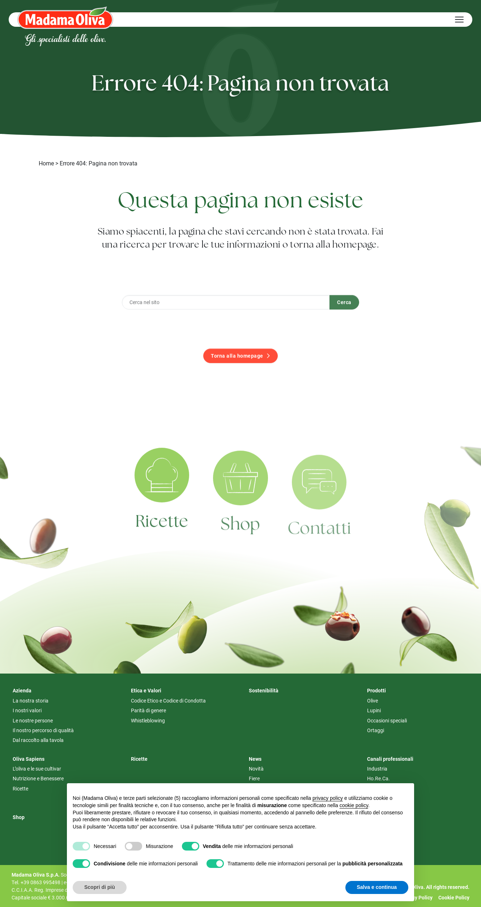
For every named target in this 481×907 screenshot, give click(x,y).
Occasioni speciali (387, 720)
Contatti (319, 545)
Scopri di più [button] (99, 887)
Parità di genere (148, 710)
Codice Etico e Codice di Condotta (168, 700)
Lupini (374, 710)
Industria (377, 768)
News (255, 758)
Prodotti (376, 690)
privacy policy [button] (327, 798)
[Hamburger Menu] (459, 19)
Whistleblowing (148, 720)
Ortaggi (375, 730)
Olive (372, 700)
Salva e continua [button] (377, 887)
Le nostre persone (33, 720)
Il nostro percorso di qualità (43, 730)
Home (46, 163)
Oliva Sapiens (28, 758)
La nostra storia (30, 700)
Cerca (344, 315)
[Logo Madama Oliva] (65, 17)
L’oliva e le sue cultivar (37, 768)
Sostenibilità (263, 690)
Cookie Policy (453, 897)
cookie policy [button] (354, 805)
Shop (240, 541)
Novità (256, 768)
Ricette (161, 535)
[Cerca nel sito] (226, 315)
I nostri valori (27, 710)
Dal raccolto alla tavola (38, 740)
